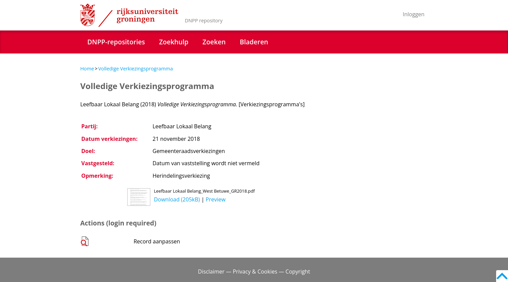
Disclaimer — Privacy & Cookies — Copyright (254, 271)
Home (87, 68)
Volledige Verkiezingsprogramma (135, 68)
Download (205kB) (177, 199)
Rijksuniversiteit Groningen (129, 15)
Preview (216, 199)
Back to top (502, 276)
